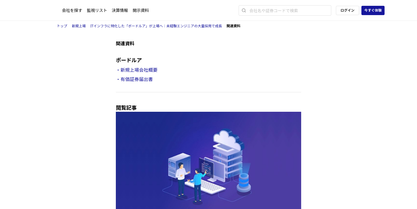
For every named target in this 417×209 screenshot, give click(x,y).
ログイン (347, 10)
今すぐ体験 (373, 10)
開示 (141, 10)
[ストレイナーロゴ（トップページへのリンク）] (47, 10)
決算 (120, 10)
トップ (62, 26)
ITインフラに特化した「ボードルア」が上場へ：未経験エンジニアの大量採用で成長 (156, 26)
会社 (72, 10)
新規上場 (79, 26)
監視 (97, 10)
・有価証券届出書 (134, 79)
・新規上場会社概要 (137, 70)
